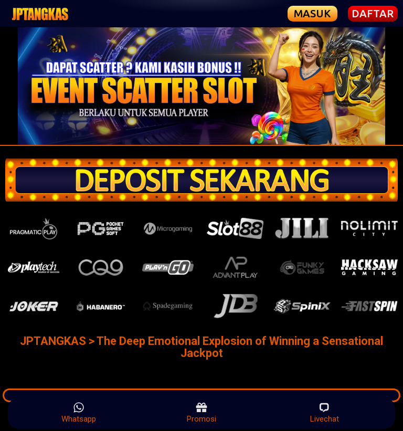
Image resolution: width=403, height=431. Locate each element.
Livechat (324, 413)
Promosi (201, 413)
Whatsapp (78, 413)
